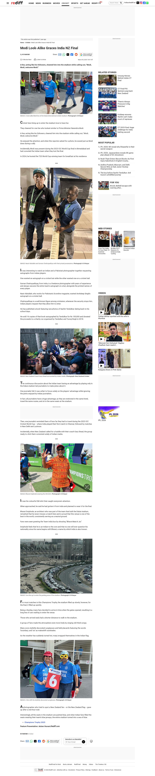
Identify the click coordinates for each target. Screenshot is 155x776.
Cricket (28, 42)
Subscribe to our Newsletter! (73, 739)
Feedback (95, 770)
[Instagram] (141, 2)
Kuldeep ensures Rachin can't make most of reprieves (125, 117)
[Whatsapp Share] (63, 54)
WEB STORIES (105, 228)
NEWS (38, 3)
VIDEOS (102, 293)
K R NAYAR (26, 54)
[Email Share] (59, 54)
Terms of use (109, 770)
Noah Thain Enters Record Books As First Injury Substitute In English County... (117, 160)
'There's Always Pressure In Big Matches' (124, 104)
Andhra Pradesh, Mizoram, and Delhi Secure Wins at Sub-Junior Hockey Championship (115, 167)
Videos (91, 764)
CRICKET (65, 3)
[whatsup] (147, 2)
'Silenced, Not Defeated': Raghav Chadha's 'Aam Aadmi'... (111, 344)
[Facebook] (144, 2)
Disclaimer (71, 770)
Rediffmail (77, 764)
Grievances (117, 770)
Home (22, 42)
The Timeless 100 (100, 764)
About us (101, 770)
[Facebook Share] (72, 54)
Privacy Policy (80, 770)
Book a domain (67, 764)
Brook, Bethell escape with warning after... (121, 187)
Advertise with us (62, 770)
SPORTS (74, 3)
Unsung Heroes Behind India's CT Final (124, 78)
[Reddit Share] (76, 54)
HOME (31, 3)
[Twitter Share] (68, 54)
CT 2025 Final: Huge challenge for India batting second (126, 129)
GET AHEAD (85, 3)
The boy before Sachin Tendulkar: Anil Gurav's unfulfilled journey (115, 174)
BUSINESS (47, 3)
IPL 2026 (102, 420)
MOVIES (56, 3)
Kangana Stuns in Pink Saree (109, 370)
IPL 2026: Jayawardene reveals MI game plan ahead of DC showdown (116, 154)
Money (85, 764)
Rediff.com (52, 770)
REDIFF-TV (96, 3)
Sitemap (88, 770)
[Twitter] (137, 2)
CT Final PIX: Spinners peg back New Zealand (125, 91)
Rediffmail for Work (55, 764)
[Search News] (120, 3)
